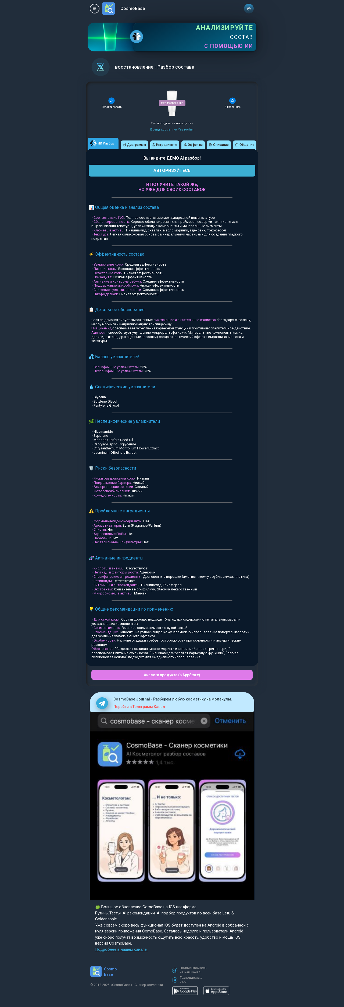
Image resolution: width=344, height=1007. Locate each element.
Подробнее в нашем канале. (121, 949)
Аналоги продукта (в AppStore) (172, 675)
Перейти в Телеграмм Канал (139, 707)
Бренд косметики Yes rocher (172, 129)
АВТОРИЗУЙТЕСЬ (172, 170)
